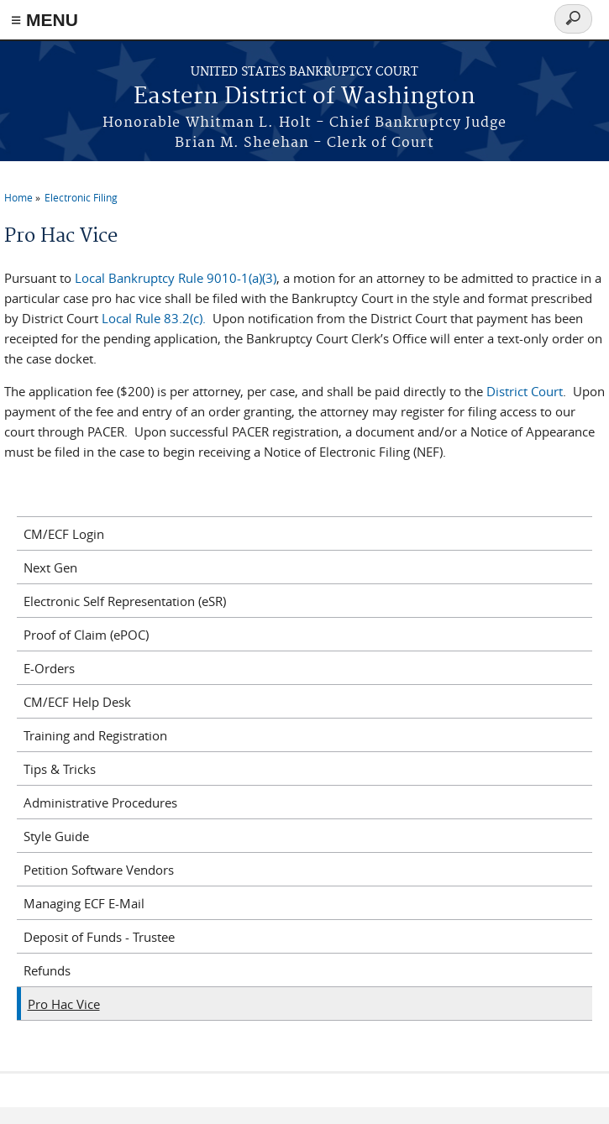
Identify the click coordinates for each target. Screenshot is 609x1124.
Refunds (47, 970)
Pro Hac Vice (64, 1004)
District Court (524, 391)
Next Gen (50, 567)
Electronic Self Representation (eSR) (125, 601)
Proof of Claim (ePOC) (86, 634)
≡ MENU (44, 19)
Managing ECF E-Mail (84, 903)
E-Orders (49, 668)
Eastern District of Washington (304, 97)
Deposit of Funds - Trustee (99, 936)
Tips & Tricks (60, 769)
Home (18, 197)
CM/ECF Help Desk (77, 701)
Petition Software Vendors (99, 869)
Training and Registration (95, 735)
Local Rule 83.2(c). (154, 318)
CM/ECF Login (64, 533)
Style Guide (56, 836)
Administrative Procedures (100, 802)
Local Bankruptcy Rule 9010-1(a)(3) (175, 277)
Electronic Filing (81, 197)
